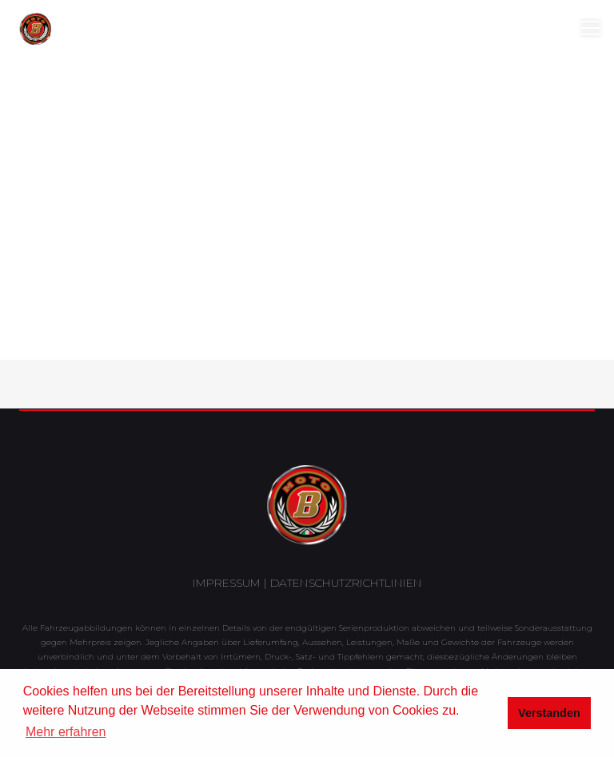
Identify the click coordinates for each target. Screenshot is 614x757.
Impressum (227, 583)
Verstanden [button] (549, 713)
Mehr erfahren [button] (66, 732)
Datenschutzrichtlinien (346, 583)
